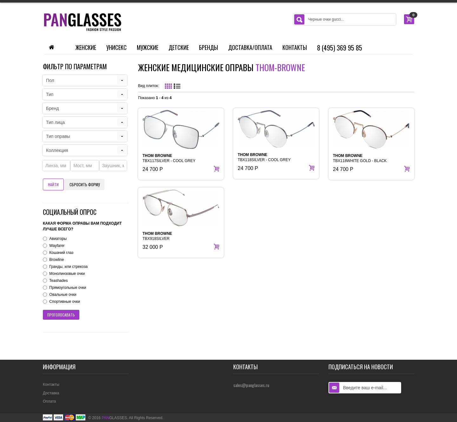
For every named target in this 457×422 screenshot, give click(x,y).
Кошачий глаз (61, 252)
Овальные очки (62, 294)
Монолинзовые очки (67, 273)
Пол (50, 80)
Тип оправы (58, 136)
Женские (86, 47)
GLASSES (114, 418)
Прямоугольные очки (67, 287)
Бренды (208, 47)
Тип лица (55, 122)
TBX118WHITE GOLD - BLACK (360, 158)
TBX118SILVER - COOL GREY (264, 157)
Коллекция (57, 150)
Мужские (147, 47)
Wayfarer (56, 245)
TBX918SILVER (157, 236)
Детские (179, 47)
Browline (56, 259)
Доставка (51, 393)
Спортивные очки (64, 301)
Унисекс (116, 47)
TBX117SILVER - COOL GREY (168, 158)
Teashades (58, 280)
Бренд (52, 108)
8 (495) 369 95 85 (339, 47)
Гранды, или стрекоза (68, 266)
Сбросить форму (85, 184)
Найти (53, 184)
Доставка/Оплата (250, 47)
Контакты (294, 47)
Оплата (49, 401)
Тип (49, 94)
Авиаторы (58, 238)
